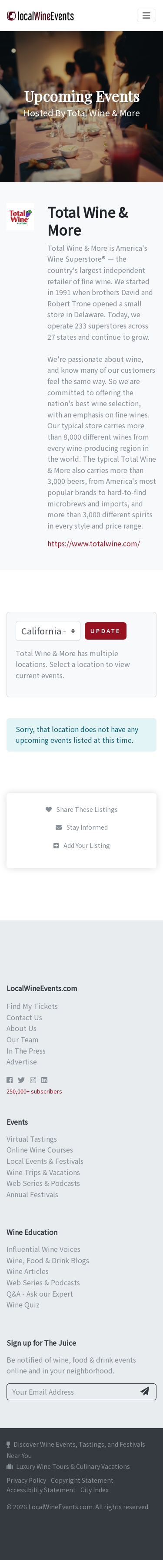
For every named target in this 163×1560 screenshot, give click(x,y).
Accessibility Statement (41, 1489)
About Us (22, 1028)
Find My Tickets (32, 1006)
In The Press (26, 1050)
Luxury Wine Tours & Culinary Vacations (68, 1466)
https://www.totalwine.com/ (93, 543)
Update (105, 631)
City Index (94, 1489)
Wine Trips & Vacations (43, 1172)
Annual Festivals (32, 1194)
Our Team (23, 1039)
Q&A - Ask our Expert (40, 1293)
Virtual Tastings (32, 1138)
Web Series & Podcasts (43, 1183)
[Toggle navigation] (146, 15)
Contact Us (24, 1017)
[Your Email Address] (71, 1392)
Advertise (22, 1061)
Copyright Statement (82, 1480)
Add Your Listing (81, 845)
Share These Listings (82, 809)
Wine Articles (28, 1271)
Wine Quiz (23, 1304)
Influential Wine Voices (43, 1249)
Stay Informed (82, 827)
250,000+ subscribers (34, 1091)
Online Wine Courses (40, 1149)
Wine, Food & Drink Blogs (48, 1260)
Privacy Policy (26, 1480)
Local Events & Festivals (45, 1161)
